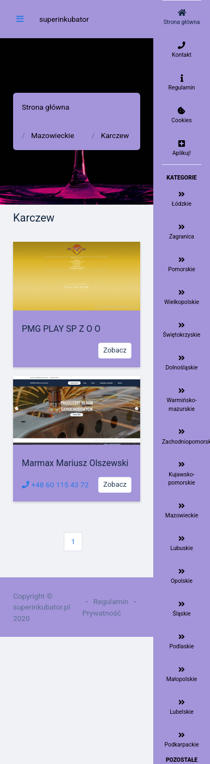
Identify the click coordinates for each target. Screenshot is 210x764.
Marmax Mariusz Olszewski (75, 463)
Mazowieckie (52, 135)
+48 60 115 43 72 (55, 484)
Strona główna (45, 107)
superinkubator (64, 19)
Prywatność (101, 612)
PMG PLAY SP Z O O (61, 329)
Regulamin (110, 601)
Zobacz (115, 350)
